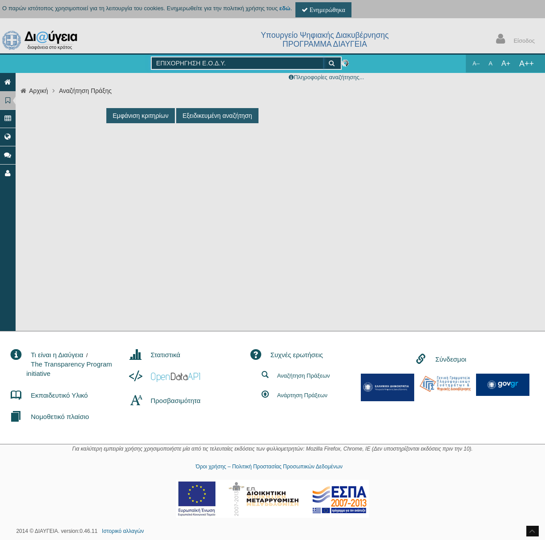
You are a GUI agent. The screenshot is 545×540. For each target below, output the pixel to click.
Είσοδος (513, 40)
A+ (505, 63)
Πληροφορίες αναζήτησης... (329, 77)
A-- (476, 63)
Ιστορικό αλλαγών (123, 531)
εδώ (285, 8)
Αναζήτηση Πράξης (85, 90)
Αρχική (38, 90)
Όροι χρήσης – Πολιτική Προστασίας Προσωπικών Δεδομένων (269, 466)
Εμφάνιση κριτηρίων (140, 115)
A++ (526, 63)
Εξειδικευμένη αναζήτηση (217, 115)
